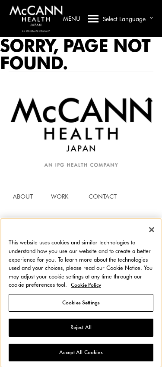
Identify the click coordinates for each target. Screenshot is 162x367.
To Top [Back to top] (145, 101)
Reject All (81, 329)
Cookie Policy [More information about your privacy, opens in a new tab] (86, 286)
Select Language (129, 18)
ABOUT (23, 196)
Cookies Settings (81, 304)
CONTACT (103, 196)
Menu (80, 18)
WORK (59, 196)
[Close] (151, 230)
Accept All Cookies (80, 354)
